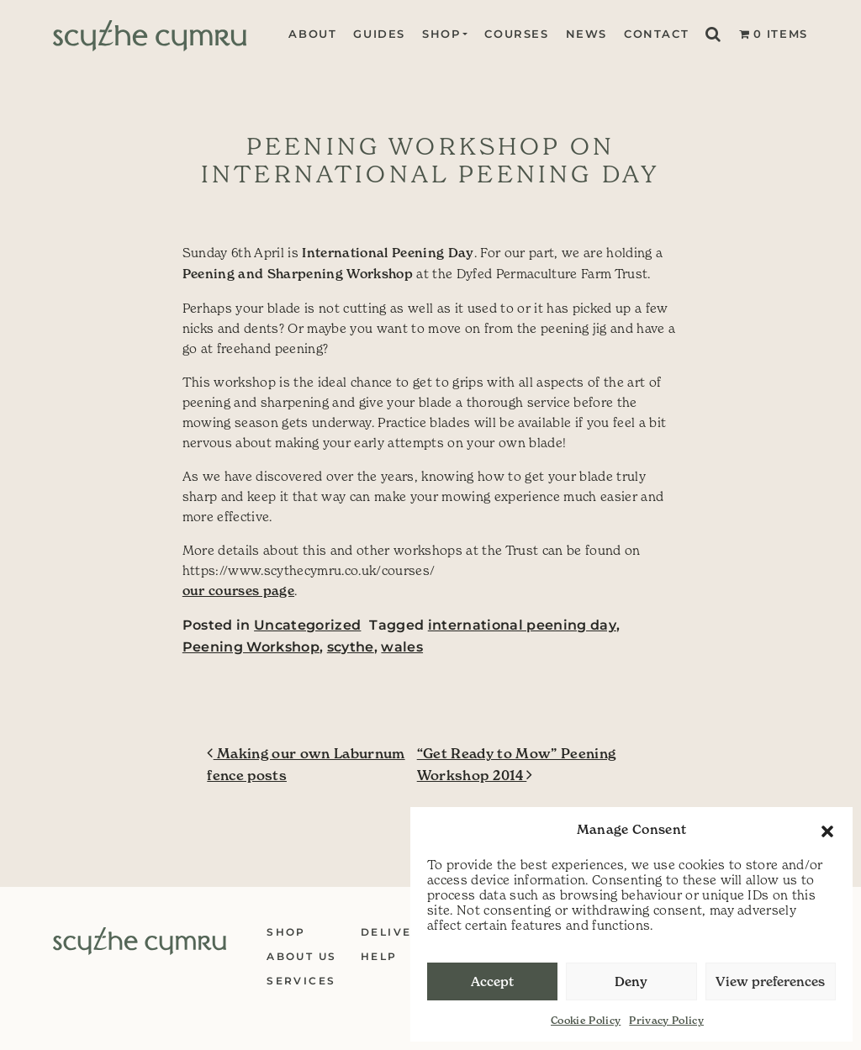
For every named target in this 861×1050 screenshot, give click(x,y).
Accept (492, 981)
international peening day (522, 625)
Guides (379, 34)
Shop (441, 34)
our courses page (238, 591)
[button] (827, 829)
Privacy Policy (666, 1020)
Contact (656, 34)
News (586, 34)
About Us (301, 956)
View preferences (770, 981)
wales (402, 647)
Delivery (395, 932)
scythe (350, 647)
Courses (516, 34)
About (312, 34)
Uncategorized (307, 625)
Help (379, 956)
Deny (631, 981)
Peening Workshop (251, 647)
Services (301, 980)
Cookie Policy (586, 1020)
